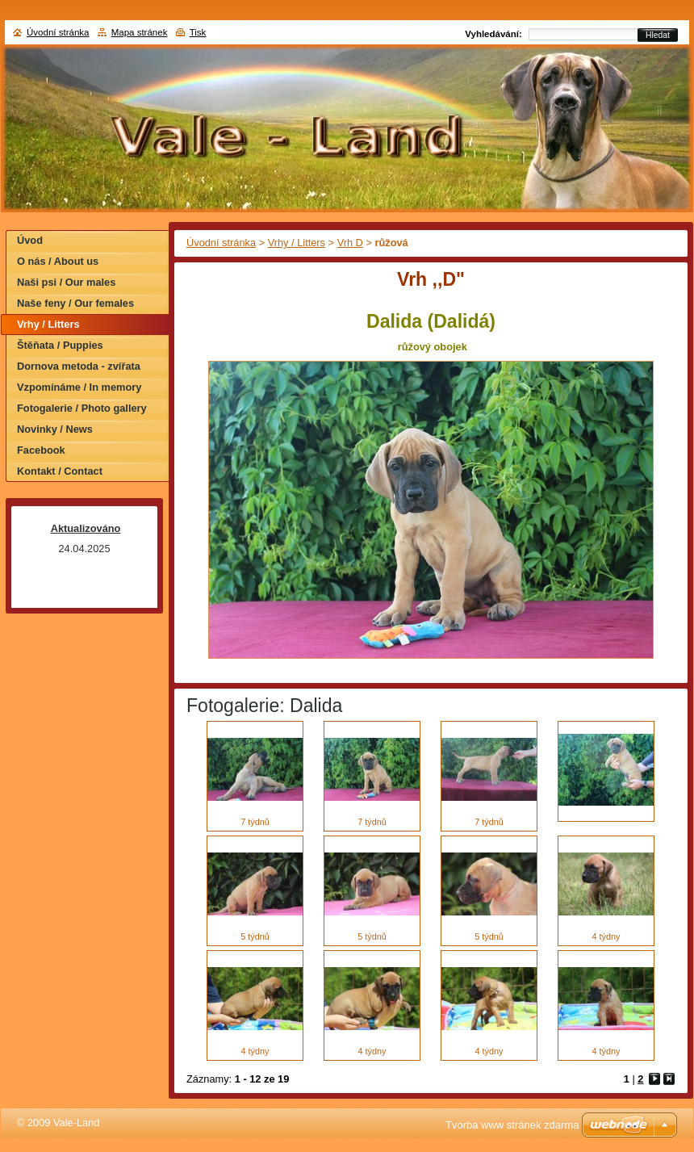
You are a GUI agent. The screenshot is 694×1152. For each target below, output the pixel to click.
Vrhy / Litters (296, 243)
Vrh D (350, 243)
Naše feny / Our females (75, 303)
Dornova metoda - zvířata (78, 366)
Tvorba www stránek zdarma (512, 1125)
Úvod (30, 240)
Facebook (41, 450)
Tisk (198, 32)
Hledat (658, 35)
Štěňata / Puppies (60, 345)
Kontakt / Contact (59, 471)
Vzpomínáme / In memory (79, 387)
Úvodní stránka (221, 243)
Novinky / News (55, 429)
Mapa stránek (139, 32)
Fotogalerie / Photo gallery (82, 408)
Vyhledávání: (493, 34)
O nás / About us (57, 261)
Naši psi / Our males (66, 282)
